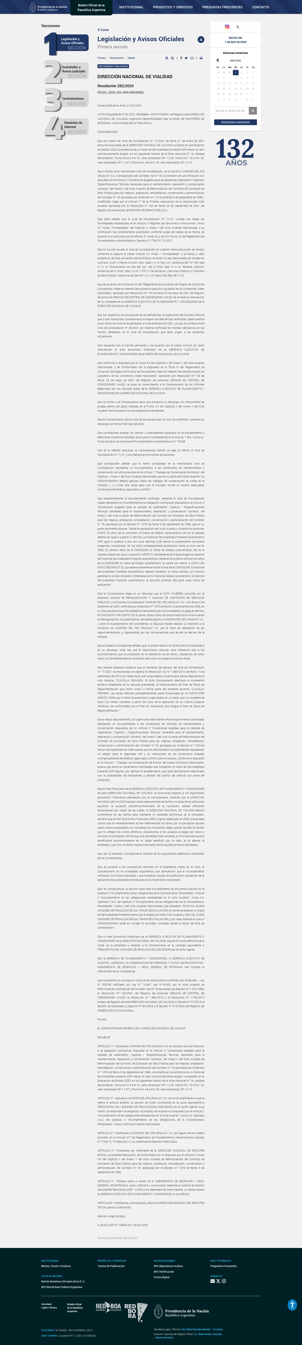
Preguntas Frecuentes (222, 7)
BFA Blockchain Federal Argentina (61, 1287)
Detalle (131, 57)
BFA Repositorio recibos (168, 1266)
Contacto (260, 7)
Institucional (131, 7)
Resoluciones (117, 57)
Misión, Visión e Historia (56, 1266)
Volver (103, 30)
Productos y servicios (173, 7)
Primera (101, 57)
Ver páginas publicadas (113, 66)
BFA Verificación (164, 1271)
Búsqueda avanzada (235, 122)
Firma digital (161, 1277)
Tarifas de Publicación (111, 1266)
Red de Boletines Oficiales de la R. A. (63, 1281)
